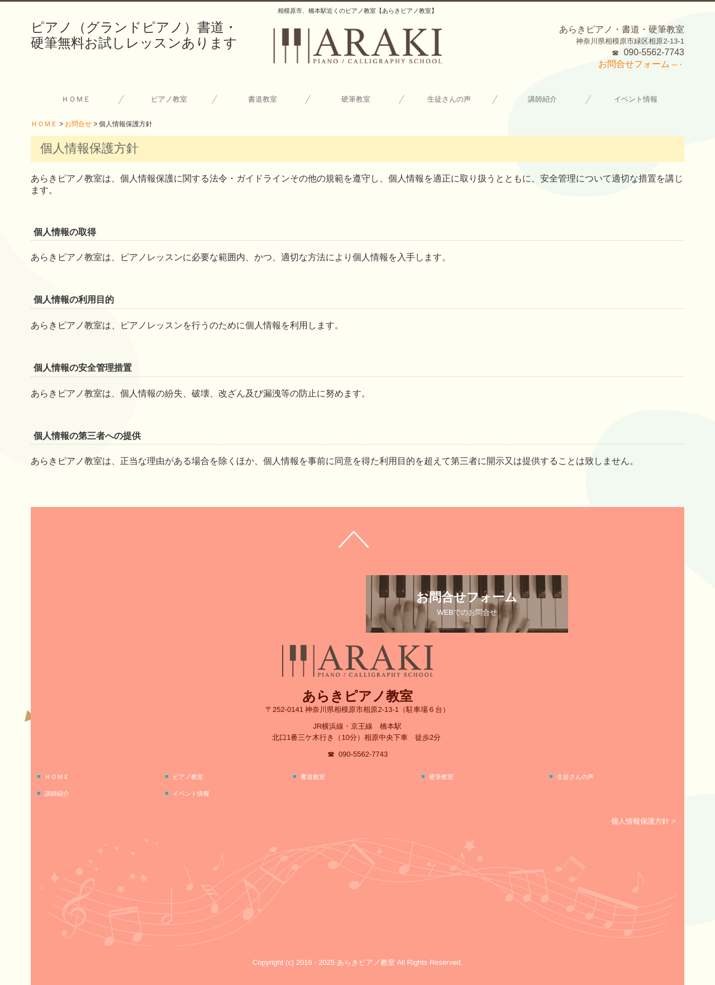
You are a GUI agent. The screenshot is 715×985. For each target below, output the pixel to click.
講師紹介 (542, 99)
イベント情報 (635, 99)
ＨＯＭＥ (75, 99)
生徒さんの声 (449, 99)
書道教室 (262, 99)
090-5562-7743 (653, 52)
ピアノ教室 (169, 99)
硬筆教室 (355, 99)
